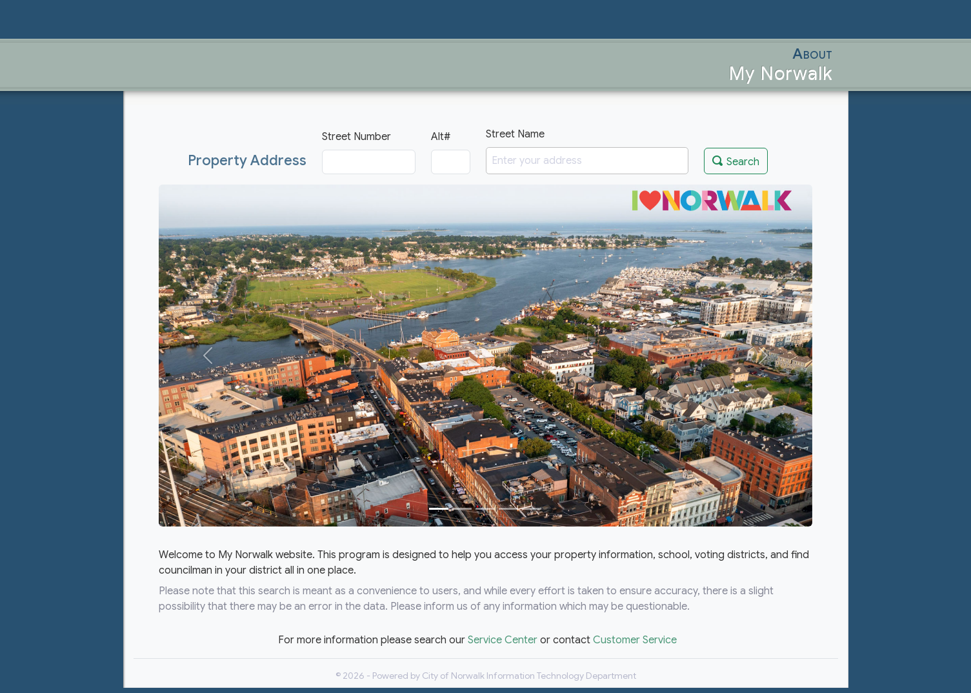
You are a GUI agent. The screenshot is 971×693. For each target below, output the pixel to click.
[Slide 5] (531, 508)
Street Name (515, 134)
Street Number (356, 136)
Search (735, 160)
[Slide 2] (462, 508)
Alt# (440, 136)
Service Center (502, 640)
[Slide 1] (438, 508)
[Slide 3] (485, 508)
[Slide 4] (508, 508)
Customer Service (635, 640)
